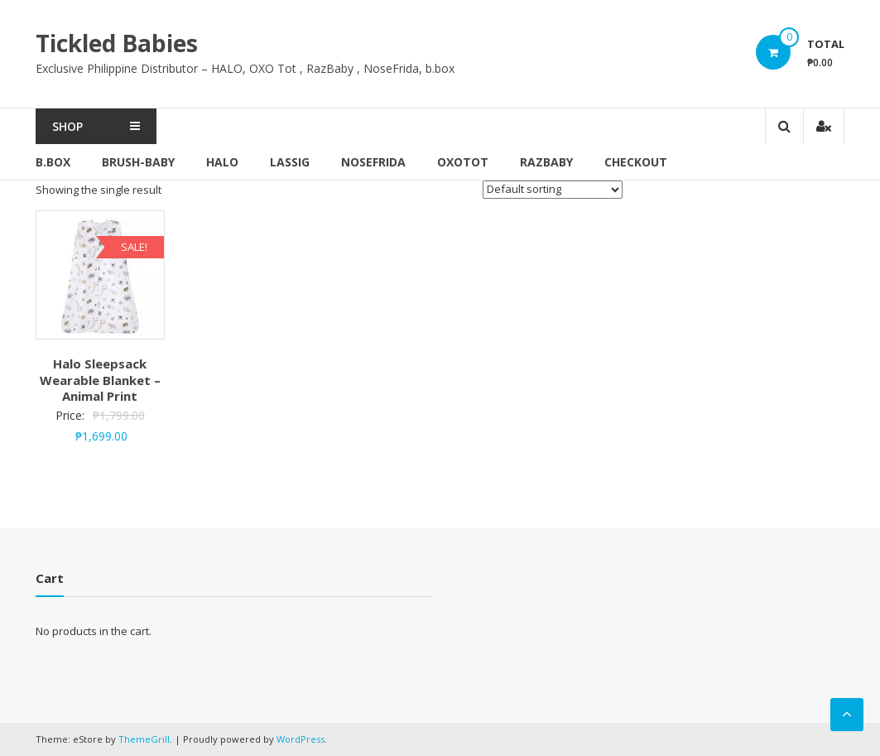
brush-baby (138, 162)
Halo (222, 162)
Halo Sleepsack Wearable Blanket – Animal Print (100, 379)
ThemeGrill (144, 739)
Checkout (635, 162)
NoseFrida (373, 162)
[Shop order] (553, 190)
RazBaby (546, 162)
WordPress (301, 739)
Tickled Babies (117, 43)
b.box (53, 162)
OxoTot (462, 162)
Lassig (290, 162)
